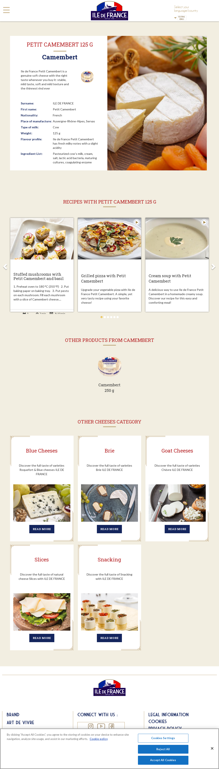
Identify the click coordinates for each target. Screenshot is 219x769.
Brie (109, 450)
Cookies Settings (163, 738)
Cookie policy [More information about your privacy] (99, 739)
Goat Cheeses (177, 450)
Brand (13, 714)
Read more (42, 529)
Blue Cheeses (42, 450)
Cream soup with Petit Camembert (170, 278)
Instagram (90, 726)
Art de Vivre (20, 722)
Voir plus (109, 375)
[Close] (212, 748)
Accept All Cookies (163, 760)
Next (213, 264)
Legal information (168, 714)
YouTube (100, 726)
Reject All (163, 749)
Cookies (157, 721)
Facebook (111, 726)
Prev (5, 264)
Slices (42, 559)
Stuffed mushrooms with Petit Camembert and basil (38, 276)
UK (175, 18)
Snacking (109, 559)
